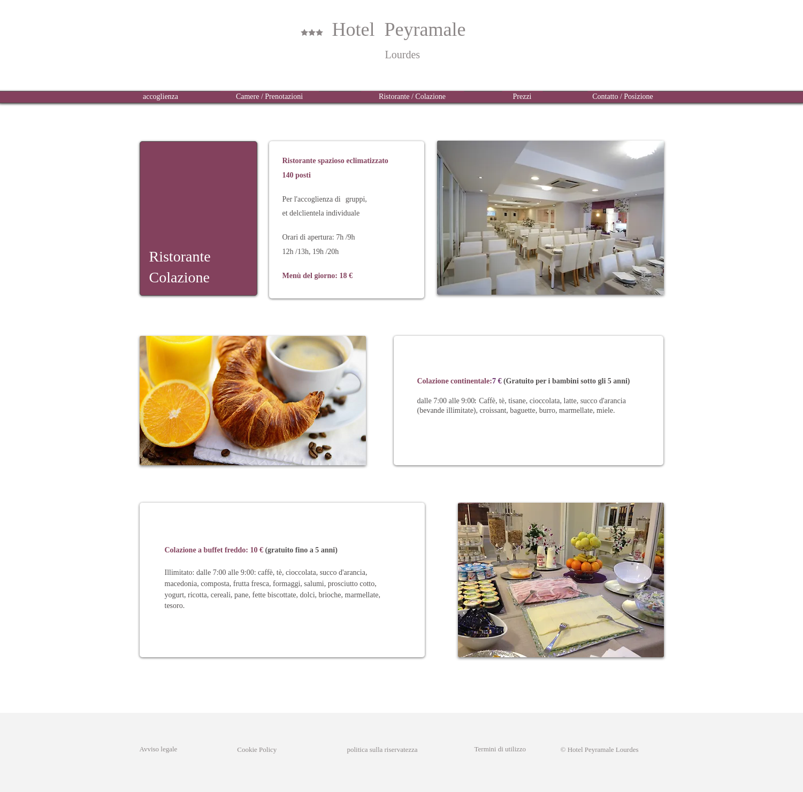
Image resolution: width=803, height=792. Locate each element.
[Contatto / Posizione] (623, 97)
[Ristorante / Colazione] (412, 97)
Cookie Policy (248, 749)
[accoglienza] (161, 97)
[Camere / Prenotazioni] (269, 97)
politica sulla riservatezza (382, 749)
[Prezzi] (522, 97)
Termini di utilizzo (500, 749)
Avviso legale (159, 749)
